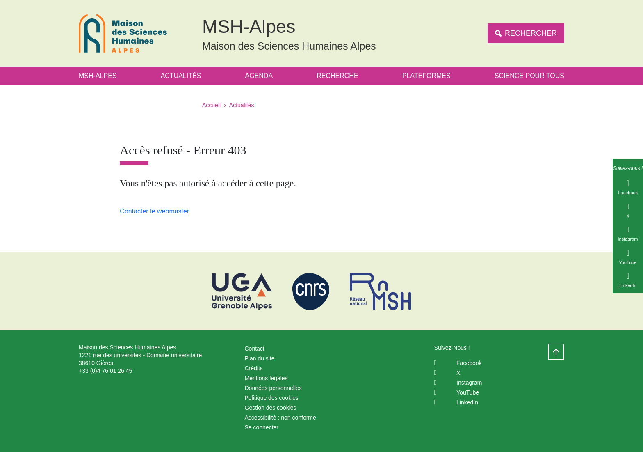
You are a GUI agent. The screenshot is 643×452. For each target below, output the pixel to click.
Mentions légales (266, 378)
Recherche (337, 75)
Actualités (181, 75)
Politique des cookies (272, 398)
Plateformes (426, 75)
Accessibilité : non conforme (280, 417)
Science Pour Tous (529, 75)
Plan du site (260, 358)
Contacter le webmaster (154, 211)
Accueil (211, 105)
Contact (254, 348)
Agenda (259, 75)
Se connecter (262, 427)
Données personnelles (273, 388)
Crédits (254, 368)
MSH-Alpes (97, 75)
